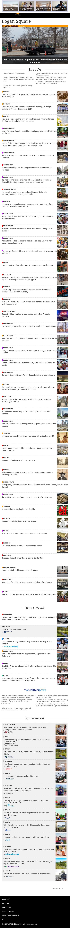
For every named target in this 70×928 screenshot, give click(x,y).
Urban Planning (9, 567)
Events (5, 592)
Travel (7, 773)
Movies (6, 384)
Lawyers (8, 871)
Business (6, 287)
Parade (5, 663)
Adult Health (10, 725)
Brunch (6, 531)
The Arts (6, 433)
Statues (22, 26)
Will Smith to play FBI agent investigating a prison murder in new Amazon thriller (51, 78)
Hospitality (8, 580)
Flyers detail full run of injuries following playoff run (17, 86)
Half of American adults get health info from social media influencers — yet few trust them (52, 705)
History (6, 92)
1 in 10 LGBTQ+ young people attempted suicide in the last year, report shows (16, 709)
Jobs (6, 737)
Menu (66, 15)
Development (8, 226)
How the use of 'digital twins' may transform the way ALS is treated (52, 696)
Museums (6, 104)
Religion (6, 519)
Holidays (6, 201)
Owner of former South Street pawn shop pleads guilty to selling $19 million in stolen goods (18, 79)
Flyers (5, 675)
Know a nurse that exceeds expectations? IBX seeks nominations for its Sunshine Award (17, 696)
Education (7, 275)
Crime (5, 262)
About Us (5, 899)
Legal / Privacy (8, 911)
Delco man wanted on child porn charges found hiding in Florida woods (51, 82)
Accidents (7, 555)
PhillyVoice (5, 15)
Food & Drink (8, 177)
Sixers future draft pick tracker (14, 73)
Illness (6, 639)
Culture (18, 14)
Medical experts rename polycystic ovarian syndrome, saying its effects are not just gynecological (16, 701)
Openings (8, 761)
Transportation (9, 189)
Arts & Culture (11, 26)
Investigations (9, 311)
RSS (3, 919)
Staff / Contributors (10, 915)
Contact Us (6, 907)
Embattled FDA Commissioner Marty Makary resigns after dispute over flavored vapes (52, 700)
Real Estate (7, 397)
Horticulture (8, 482)
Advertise (6, 903)
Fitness (8, 846)
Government (8, 165)
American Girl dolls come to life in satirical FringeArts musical (51, 74)
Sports (7, 749)
